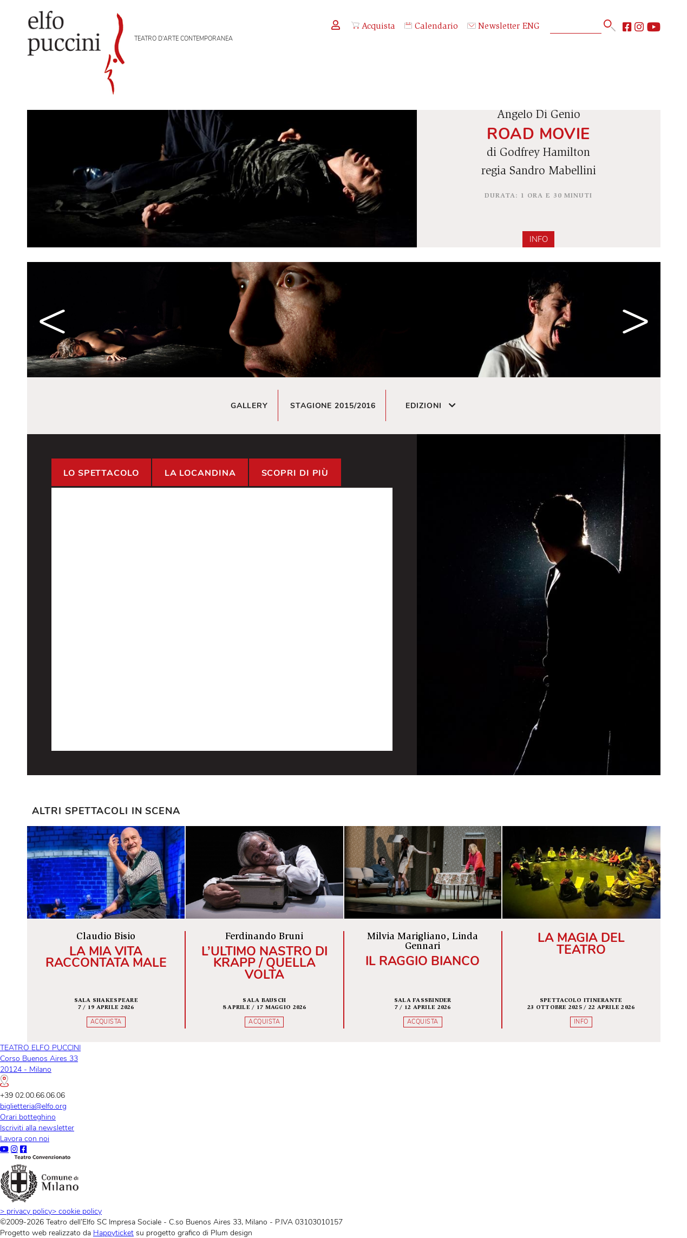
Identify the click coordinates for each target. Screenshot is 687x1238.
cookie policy (77, 1211)
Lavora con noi (24, 1138)
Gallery (249, 405)
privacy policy (26, 1211)
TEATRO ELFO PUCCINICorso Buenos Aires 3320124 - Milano (40, 1064)
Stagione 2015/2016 (333, 405)
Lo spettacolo (101, 473)
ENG (531, 26)
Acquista (373, 26)
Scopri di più (295, 473)
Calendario (431, 26)
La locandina (200, 473)
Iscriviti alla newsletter (37, 1127)
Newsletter (493, 26)
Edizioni (431, 406)
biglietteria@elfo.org (33, 1106)
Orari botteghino (28, 1116)
